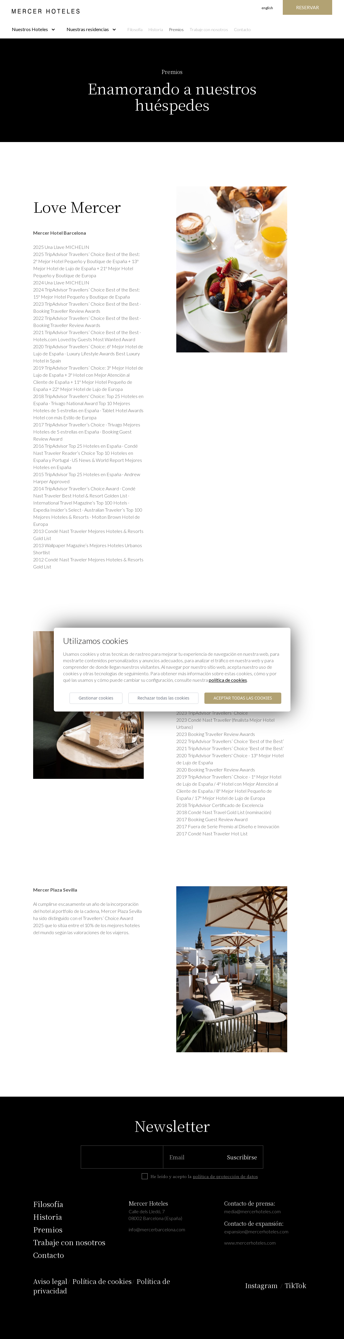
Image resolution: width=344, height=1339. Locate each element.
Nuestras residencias (91, 29)
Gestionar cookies (96, 698)
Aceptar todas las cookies (243, 698)
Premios (176, 29)
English (267, 8)
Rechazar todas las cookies (163, 698)
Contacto (242, 29)
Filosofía (135, 29)
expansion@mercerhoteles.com (256, 1231)
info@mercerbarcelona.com (157, 1229)
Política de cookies (102, 1281)
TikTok (295, 1285)
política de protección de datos (225, 1176)
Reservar (307, 7)
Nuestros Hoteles (33, 29)
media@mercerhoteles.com (252, 1211)
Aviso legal (50, 1281)
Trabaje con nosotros (209, 29)
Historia (155, 29)
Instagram (261, 1285)
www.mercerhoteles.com (250, 1242)
